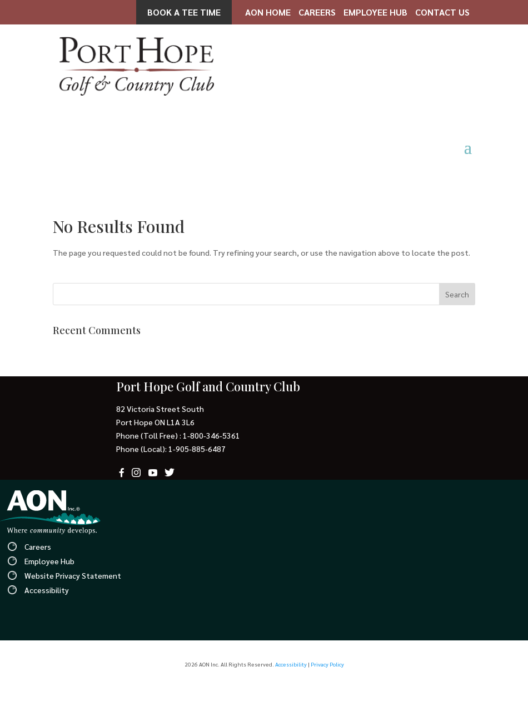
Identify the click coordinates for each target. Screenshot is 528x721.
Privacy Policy (327, 664)
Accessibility (46, 590)
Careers (317, 12)
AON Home (268, 12)
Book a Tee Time (184, 12)
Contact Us (442, 12)
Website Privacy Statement (72, 575)
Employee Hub (375, 12)
